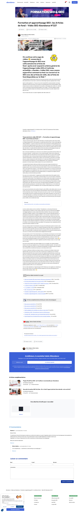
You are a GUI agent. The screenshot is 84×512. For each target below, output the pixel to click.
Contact (35, 504)
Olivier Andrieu (31, 34)
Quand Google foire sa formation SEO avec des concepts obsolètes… (37, 316)
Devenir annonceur (37, 498)
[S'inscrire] (75, 2)
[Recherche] (69, 2)
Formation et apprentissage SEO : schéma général (34, 291)
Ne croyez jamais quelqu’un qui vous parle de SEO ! (34, 281)
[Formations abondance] (65, 2)
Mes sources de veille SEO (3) (30, 308)
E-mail (33, 462)
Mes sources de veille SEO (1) (30, 304)
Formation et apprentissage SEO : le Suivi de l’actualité (34, 293)
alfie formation (72, 502)
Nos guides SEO (54, 500)
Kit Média (36, 500)
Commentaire (12, 467)
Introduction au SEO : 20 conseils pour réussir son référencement (37, 312)
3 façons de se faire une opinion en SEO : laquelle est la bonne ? (36, 283)
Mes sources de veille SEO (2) (30, 306)
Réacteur (71, 500)
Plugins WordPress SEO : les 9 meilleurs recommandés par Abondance (37, 204)
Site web (54, 462)
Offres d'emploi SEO (55, 498)
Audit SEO (54, 2)
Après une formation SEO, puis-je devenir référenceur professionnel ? (37, 279)
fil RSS (39, 326)
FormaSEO (71, 498)
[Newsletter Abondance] (15, 509)
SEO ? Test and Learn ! (28, 289)
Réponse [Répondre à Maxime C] (12, 442)
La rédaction (36, 502)
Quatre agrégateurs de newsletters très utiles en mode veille (36, 310)
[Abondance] (10, 2)
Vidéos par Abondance (15, 490)
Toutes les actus (20, 2)
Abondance (33, 131)
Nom (11, 462)
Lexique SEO (54, 504)
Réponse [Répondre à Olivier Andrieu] (14, 450)
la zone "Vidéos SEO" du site (41, 325)
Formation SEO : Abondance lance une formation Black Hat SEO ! (36, 314)
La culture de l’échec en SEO (29, 285)
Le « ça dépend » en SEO (29, 287)
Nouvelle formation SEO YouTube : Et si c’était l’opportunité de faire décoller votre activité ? (40, 335)
